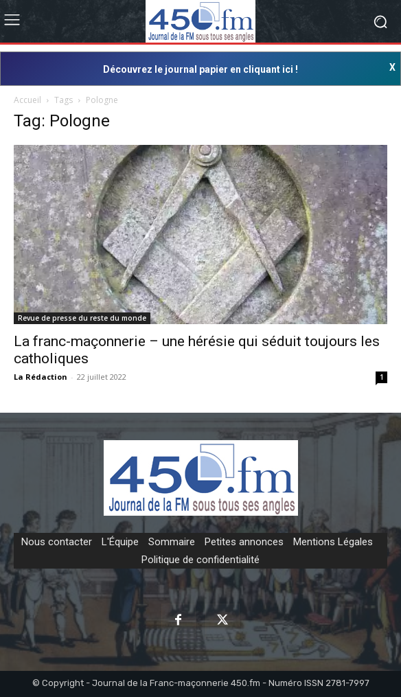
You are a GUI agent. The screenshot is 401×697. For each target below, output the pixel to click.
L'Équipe (120, 542)
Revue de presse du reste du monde (82, 318)
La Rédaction (40, 377)
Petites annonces (244, 542)
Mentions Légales (333, 542)
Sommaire (171, 542)
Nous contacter (56, 542)
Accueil (27, 100)
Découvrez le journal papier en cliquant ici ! (200, 69)
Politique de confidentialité (200, 559)
